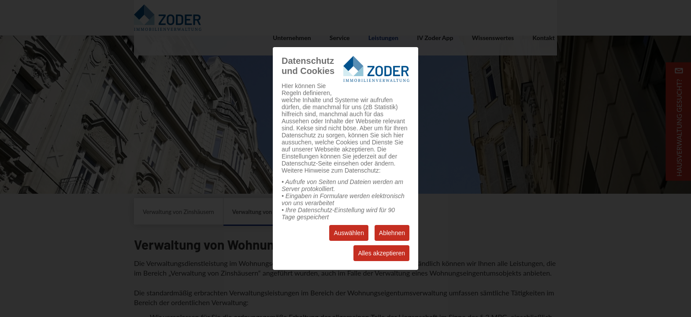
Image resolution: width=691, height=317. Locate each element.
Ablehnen (392, 232)
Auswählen (349, 232)
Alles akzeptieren (381, 253)
